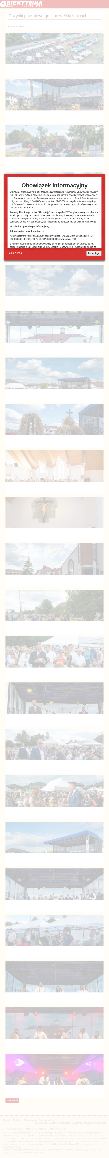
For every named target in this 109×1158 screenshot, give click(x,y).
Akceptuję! (94, 253)
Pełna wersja (15, 253)
